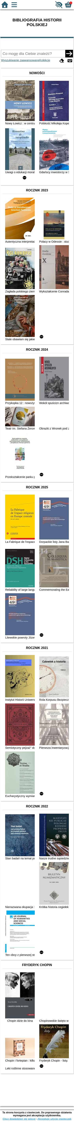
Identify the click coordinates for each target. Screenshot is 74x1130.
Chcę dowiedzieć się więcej (19, 1118)
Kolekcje (44, 60)
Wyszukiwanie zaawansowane (20, 60)
